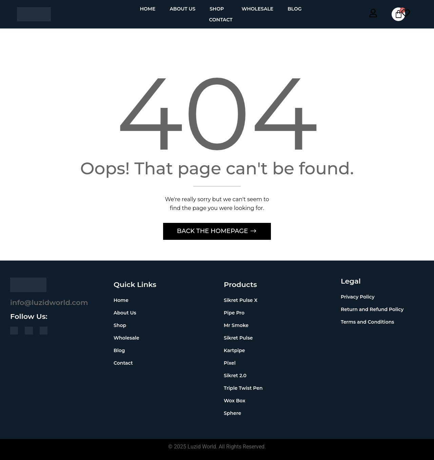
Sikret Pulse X (240, 300)
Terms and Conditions (367, 322)
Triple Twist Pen (243, 388)
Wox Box (234, 401)
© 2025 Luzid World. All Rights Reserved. (217, 446)
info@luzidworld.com (49, 302)
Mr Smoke (236, 325)
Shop (217, 9)
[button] (218, 8)
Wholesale (257, 9)
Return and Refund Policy (372, 309)
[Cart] (398, 14)
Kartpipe (234, 350)
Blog (294, 9)
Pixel (230, 363)
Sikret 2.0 (235, 375)
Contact (220, 20)
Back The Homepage (213, 231)
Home (147, 9)
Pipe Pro (234, 313)
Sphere (232, 413)
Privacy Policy (358, 297)
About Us (182, 9)
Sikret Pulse (238, 338)
